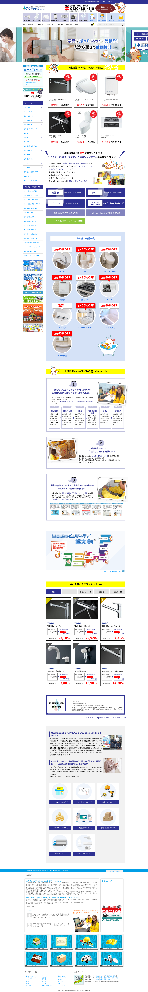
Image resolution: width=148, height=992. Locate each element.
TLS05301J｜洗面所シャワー (56, 671)
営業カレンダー (112, 892)
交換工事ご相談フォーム (73, 192)
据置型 (26, 137)
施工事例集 (69, 24)
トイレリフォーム (31, 978)
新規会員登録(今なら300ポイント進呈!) (95, 1)
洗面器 (44, 978)
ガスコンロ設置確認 (30, 225)
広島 (105, 979)
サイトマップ (49, 24)
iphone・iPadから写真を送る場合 (106, 212)
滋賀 (113, 978)
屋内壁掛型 (27, 155)
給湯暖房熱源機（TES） (31, 146)
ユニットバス (61, 985)
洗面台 (44, 980)
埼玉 (106, 976)
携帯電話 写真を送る (30, 251)
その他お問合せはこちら (66, 221)
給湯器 (60, 980)
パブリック (27, 168)
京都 (105, 978)
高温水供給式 (28, 150)
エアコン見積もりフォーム (32, 230)
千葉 (110, 976)
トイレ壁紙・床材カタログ (32, 204)
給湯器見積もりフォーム (31, 217)
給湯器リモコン (28, 159)
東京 (97, 976)
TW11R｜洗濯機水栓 (80, 671)
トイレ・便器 (28, 112)
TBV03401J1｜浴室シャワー (83, 626)
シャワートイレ (62, 978)
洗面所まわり (28, 125)
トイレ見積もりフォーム (31, 195)
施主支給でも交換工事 (30, 238)
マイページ (37, 70)
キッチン (44, 976)
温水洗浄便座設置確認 (30, 208)
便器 (27, 981)
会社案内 (30, 24)
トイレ (28, 980)
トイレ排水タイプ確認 (30, 191)
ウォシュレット (28, 116)
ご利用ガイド (39, 24)
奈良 (109, 978)
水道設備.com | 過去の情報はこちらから (103, 717)
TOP (24, 24)
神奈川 (102, 976)
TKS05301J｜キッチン (54, 626)
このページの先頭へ (114, 871)
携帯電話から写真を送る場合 (66, 212)
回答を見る (66, 919)
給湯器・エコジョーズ (30, 129)
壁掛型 (26, 133)
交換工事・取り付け (47, 985)
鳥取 (101, 979)
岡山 (97, 979)
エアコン (44, 983)
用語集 (76, 24)
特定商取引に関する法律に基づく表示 (37, 871)
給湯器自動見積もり (30, 221)
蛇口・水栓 (27, 107)
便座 (27, 983)
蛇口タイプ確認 (28, 212)
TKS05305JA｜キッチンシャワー (112, 626)
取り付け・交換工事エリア (32, 234)
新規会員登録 (33, 76)
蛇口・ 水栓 (29, 976)
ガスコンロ (61, 981)
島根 (109, 979)
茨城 (114, 976)
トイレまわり (28, 120)
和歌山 (118, 978)
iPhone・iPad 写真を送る (31, 255)
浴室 (59, 983)
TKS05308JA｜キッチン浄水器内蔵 (112, 671)
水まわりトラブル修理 (30, 180)
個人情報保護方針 (55, 871)
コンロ (26, 163)
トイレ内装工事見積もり (31, 200)
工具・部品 (27, 176)
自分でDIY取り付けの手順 (31, 243)
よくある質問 (59, 24)
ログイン (110, 1)
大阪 (101, 978)
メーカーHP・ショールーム (32, 247)
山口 (113, 979)
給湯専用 (26, 142)
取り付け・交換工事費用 (31, 172)
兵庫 (97, 978)
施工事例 (28, 985)
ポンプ (44, 981)
